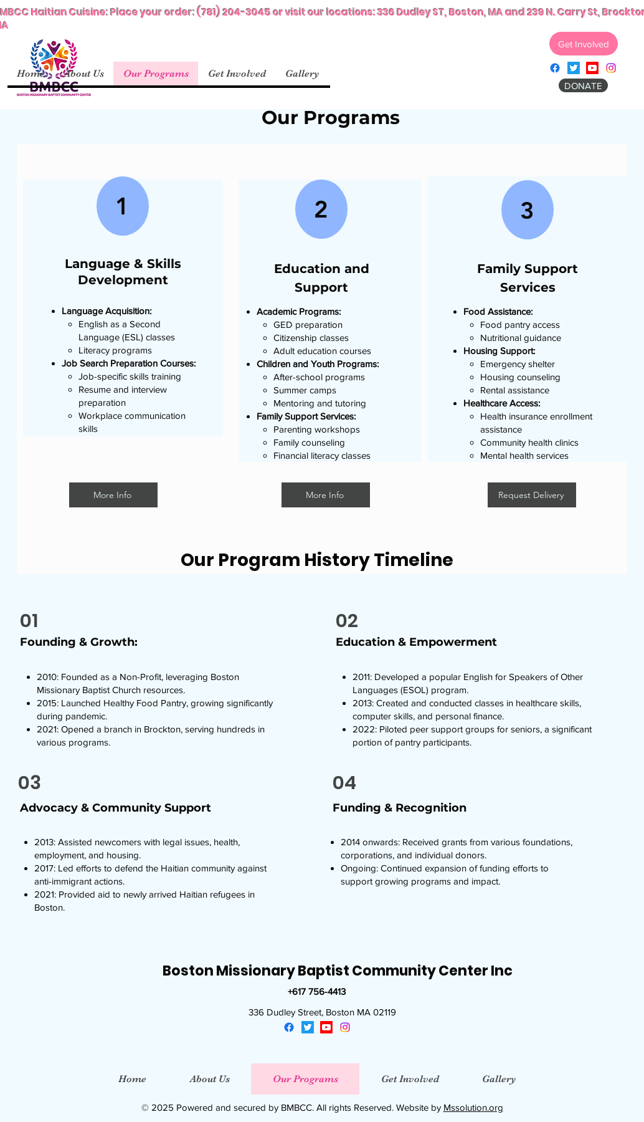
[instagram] (611, 68)
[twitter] (573, 68)
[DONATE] (583, 85)
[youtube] (592, 68)
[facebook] (555, 68)
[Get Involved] (583, 43)
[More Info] (113, 494)
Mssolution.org (473, 1107)
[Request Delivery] (532, 494)
